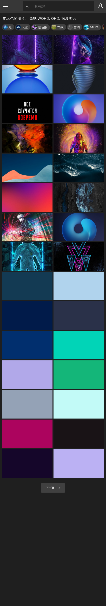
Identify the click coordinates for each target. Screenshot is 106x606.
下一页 (53, 488)
